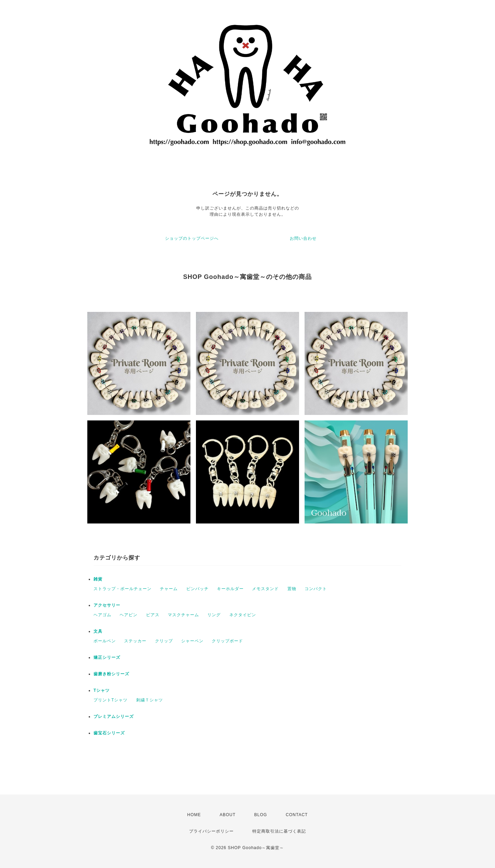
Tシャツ (102, 690)
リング (214, 614)
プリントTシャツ (111, 700)
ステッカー (135, 641)
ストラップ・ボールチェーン (123, 588)
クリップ (164, 641)
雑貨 (98, 579)
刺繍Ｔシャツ (149, 700)
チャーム (169, 588)
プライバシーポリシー (211, 831)
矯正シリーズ (107, 657)
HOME (194, 814)
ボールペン (105, 641)
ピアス (153, 614)
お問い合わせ (303, 238)
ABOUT (227, 814)
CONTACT (297, 814)
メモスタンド (265, 588)
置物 (291, 588)
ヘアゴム (102, 614)
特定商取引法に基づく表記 (279, 831)
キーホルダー (230, 588)
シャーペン (192, 641)
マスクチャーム (183, 614)
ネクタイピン (242, 614)
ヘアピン (129, 614)
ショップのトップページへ (192, 238)
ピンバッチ (197, 588)
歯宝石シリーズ (109, 733)
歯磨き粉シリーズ (111, 674)
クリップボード (227, 641)
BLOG (260, 814)
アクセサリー (107, 605)
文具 (98, 631)
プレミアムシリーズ (114, 716)
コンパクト (316, 588)
